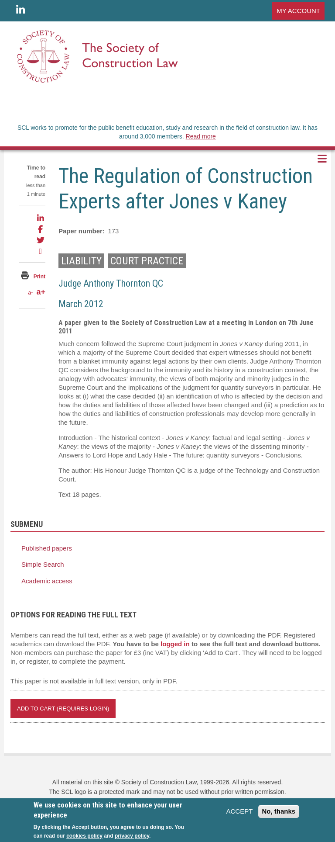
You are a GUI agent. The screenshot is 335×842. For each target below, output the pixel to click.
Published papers (46, 548)
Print (39, 277)
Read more (201, 136)
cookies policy (84, 838)
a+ (40, 292)
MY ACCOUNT (298, 10)
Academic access (46, 581)
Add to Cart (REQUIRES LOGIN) (63, 708)
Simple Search (42, 564)
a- (30, 293)
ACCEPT (239, 814)
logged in (175, 644)
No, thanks (279, 814)
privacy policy (132, 838)
